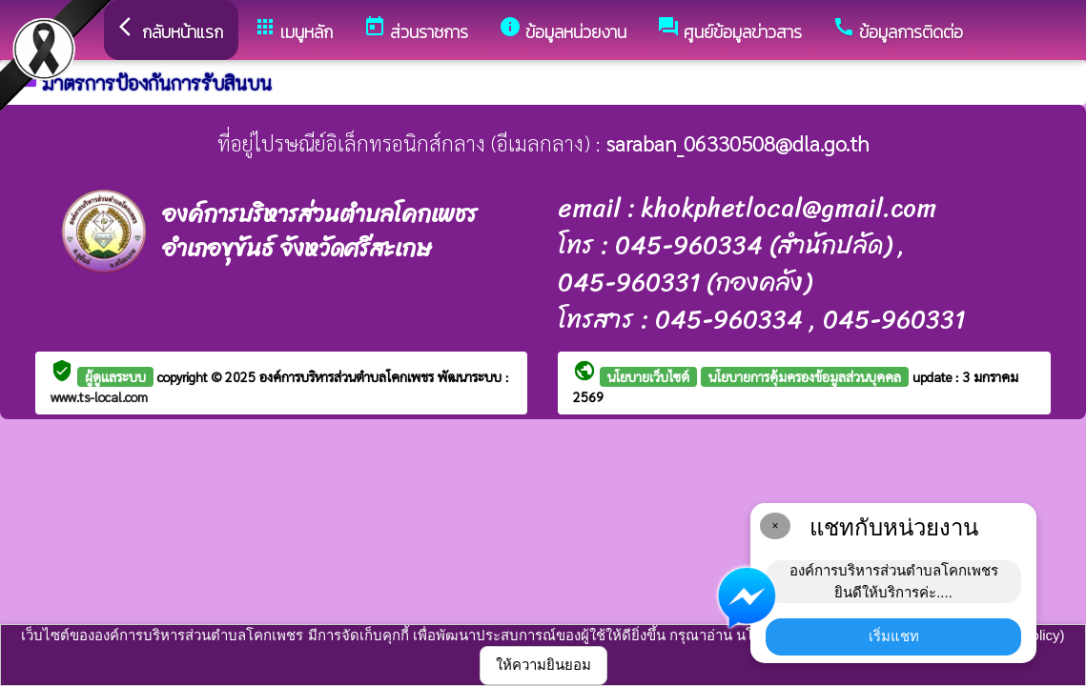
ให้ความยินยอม (543, 664)
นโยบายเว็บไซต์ (648, 376)
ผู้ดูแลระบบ (115, 376)
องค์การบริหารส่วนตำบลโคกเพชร (348, 376)
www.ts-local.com (99, 396)
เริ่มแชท (894, 636)
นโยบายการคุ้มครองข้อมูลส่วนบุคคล (804, 376)
